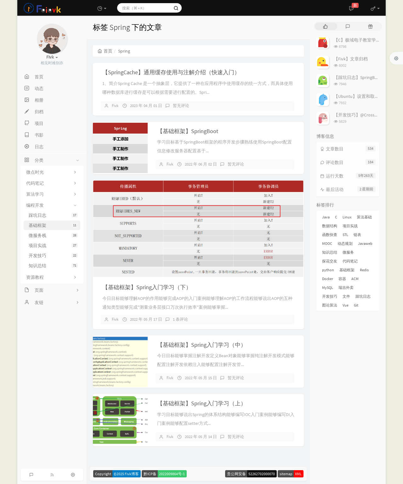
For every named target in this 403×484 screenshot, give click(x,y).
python (328, 269)
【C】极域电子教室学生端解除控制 (368, 40)
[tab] (325, 26)
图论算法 (329, 305)
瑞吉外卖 (346, 287)
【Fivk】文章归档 (351, 59)
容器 (342, 278)
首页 (105, 51)
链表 (357, 234)
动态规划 (345, 243)
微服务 (348, 252)
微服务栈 (53, 235)
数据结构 (329, 225)
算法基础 (364, 217)
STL (345, 234)
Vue (346, 305)
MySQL (327, 287)
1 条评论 (180, 319)
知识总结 (53, 265)
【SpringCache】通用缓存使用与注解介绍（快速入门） (171, 72)
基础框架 (53, 225)
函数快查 (329, 234)
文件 (346, 296)
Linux (347, 217)
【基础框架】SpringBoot (187, 131)
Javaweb (365, 243)
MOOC (327, 243)
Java (326, 217)
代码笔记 (350, 261)
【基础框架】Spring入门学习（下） (146, 287)
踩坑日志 (53, 215)
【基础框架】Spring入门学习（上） (201, 403)
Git (356, 305)
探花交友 (329, 261)
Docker (327, 278)
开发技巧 (53, 255)
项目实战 (53, 245)
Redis (364, 269)
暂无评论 (181, 105)
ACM (355, 278)
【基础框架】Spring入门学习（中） (201, 344)
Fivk (115, 105)
